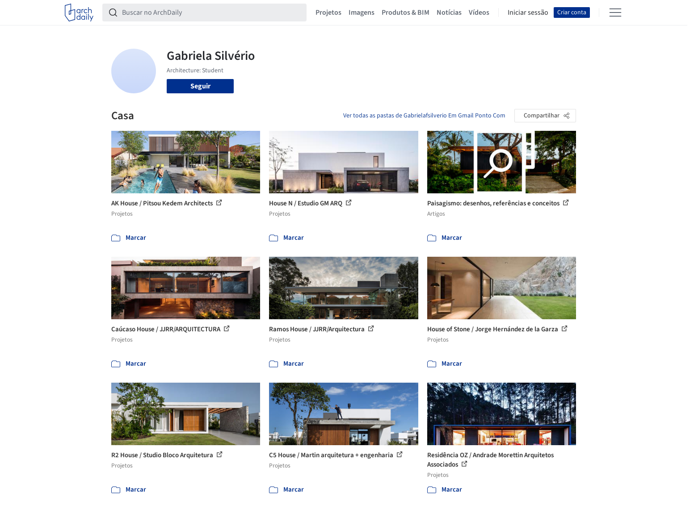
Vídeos (479, 12)
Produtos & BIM (405, 12)
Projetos (328, 12)
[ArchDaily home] (79, 12)
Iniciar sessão (528, 12)
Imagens (361, 12)
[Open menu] (615, 12)
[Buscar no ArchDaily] (211, 12)
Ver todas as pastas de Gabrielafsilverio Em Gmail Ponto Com (424, 116)
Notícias (449, 12)
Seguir (200, 86)
